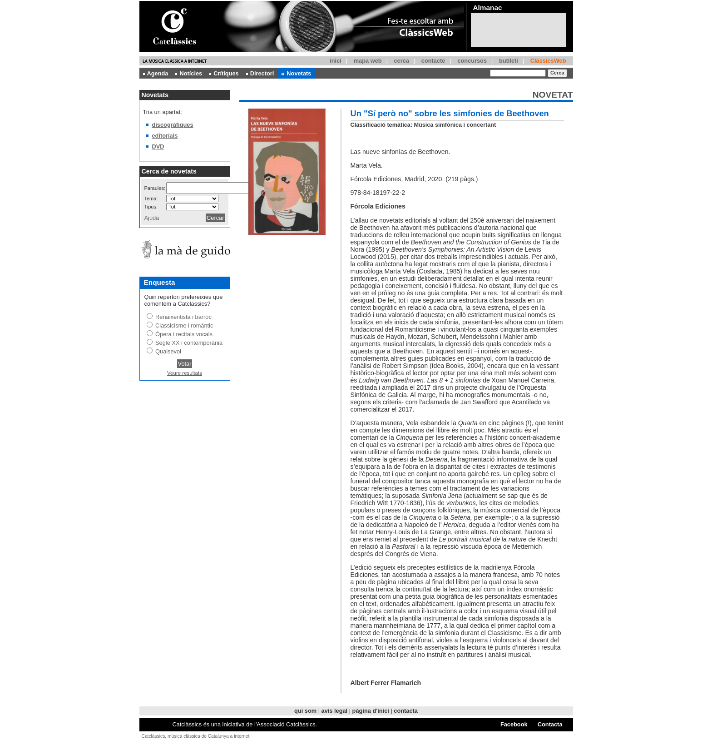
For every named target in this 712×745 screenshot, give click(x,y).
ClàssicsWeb (548, 60)
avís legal (334, 710)
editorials (165, 135)
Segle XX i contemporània (188, 342)
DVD (158, 146)
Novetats (296, 73)
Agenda (155, 73)
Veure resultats (184, 373)
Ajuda (151, 217)
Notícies (188, 73)
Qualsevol (168, 351)
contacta (406, 710)
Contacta (550, 724)
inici (335, 60)
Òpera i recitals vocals (184, 334)
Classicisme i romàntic (184, 325)
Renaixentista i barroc (183, 316)
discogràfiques (172, 124)
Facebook (514, 724)
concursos (472, 60)
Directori (260, 73)
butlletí (508, 60)
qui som (305, 710)
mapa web (368, 60)
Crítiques (223, 73)
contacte (433, 60)
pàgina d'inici (370, 710)
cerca (401, 60)
